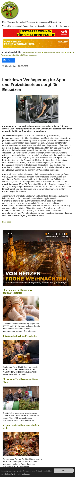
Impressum (68, 26)
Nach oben (6, 222)
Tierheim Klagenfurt (38, 26)
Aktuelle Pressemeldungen (32, 52)
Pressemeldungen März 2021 (54, 52)
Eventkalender (15, 26)
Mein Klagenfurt (9, 22)
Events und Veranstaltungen (38, 22)
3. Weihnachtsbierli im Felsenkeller (20, 336)
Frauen (25, 26)
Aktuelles (21, 22)
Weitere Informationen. (20, 474)
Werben (51, 26)
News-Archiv (55, 22)
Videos (5, 26)
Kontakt (58, 26)
